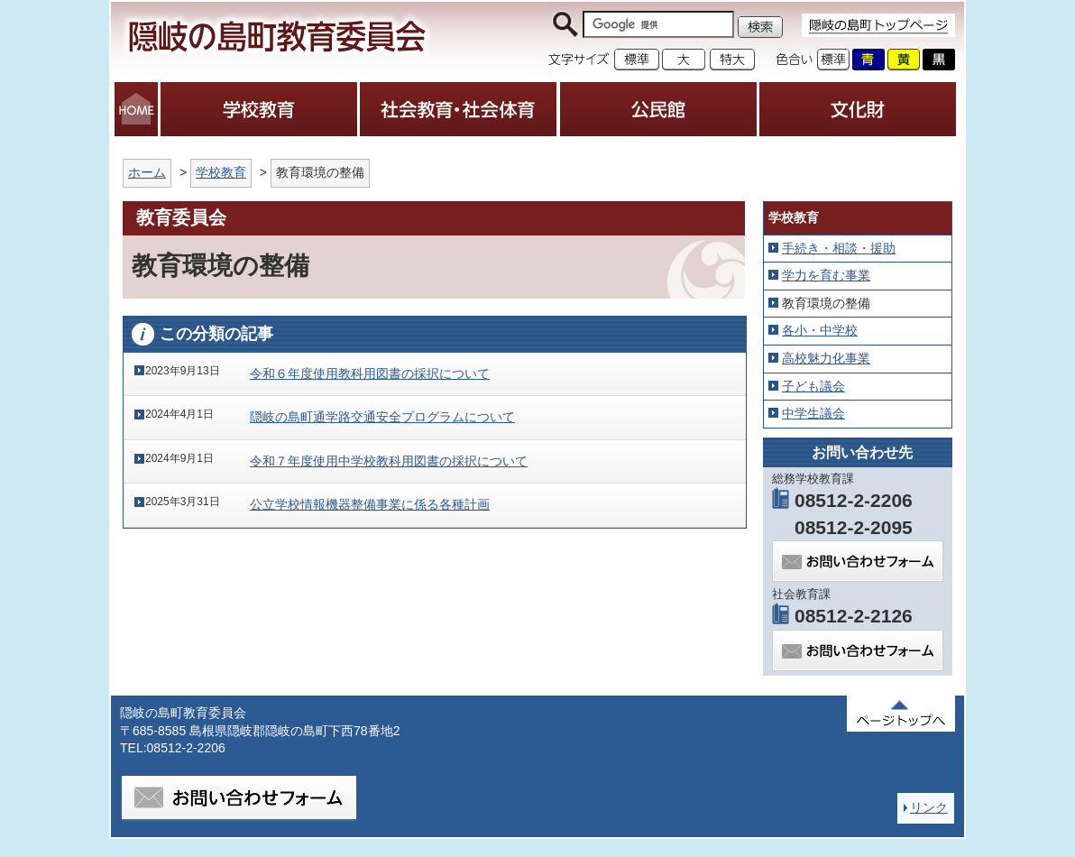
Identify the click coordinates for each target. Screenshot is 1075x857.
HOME (136, 109)
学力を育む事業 (826, 275)
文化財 (857, 109)
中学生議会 (813, 413)
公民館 (658, 109)
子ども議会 (813, 386)
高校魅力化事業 (826, 358)
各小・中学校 (820, 330)
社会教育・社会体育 (458, 109)
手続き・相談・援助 (839, 248)
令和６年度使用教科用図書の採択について (370, 373)
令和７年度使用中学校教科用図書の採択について (389, 461)
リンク (929, 807)
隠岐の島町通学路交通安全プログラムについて (382, 417)
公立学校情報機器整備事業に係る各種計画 (370, 504)
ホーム (147, 172)
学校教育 (259, 109)
